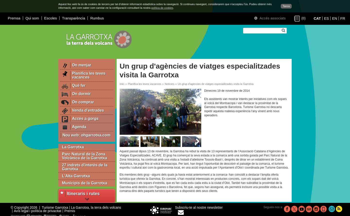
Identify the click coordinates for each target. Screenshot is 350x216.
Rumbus (97, 18)
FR (342, 18)
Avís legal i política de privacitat (37, 211)
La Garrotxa (73, 147)
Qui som (32, 18)
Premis (69, 211)
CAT (317, 18)
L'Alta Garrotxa (76, 176)
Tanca (286, 6)
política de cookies (162, 7)
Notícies (169, 83)
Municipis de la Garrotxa (84, 183)
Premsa (14, 18)
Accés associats (270, 18)
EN (334, 18)
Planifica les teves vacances (144, 83)
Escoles (50, 18)
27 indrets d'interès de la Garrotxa (84, 167)
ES (326, 18)
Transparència (73, 18)
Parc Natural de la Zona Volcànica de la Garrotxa (84, 156)
